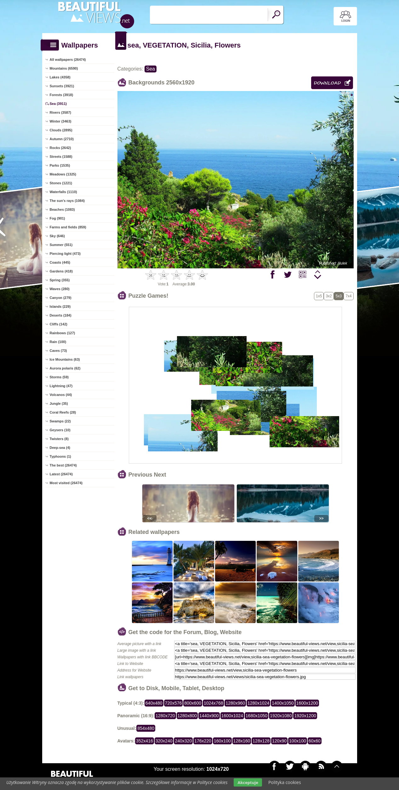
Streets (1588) (61, 156)
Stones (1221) (61, 183)
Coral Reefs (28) (63, 412)
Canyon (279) (60, 298)
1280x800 (187, 715)
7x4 (348, 296)
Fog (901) (57, 218)
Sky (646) (57, 236)
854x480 (145, 728)
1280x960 (235, 703)
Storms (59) (59, 377)
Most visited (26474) (66, 483)
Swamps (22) (60, 421)
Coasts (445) (60, 262)
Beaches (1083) (62, 209)
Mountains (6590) (64, 68)
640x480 (153, 703)
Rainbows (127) (62, 333)
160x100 (222, 740)
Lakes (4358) (60, 77)
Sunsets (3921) (62, 86)
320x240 (164, 740)
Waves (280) (60, 289)
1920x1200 (305, 715)
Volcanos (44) (61, 395)
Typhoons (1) (60, 456)
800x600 (192, 703)
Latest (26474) (61, 474)
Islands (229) (60, 306)
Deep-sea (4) (60, 447)
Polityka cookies (284, 782)
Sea (150, 69)
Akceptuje (247, 782)
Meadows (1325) (63, 174)
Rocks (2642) (60, 148)
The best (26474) (63, 465)
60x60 (315, 740)
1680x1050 (256, 715)
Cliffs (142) (58, 324)
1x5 (319, 296)
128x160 (241, 740)
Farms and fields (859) (68, 227)
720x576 (173, 703)
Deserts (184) (60, 315)
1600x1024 (232, 715)
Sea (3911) (58, 104)
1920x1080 (281, 715)
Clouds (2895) (61, 130)
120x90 (279, 740)
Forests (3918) (61, 95)
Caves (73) (58, 350)
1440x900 (209, 715)
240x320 (183, 740)
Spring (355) (60, 280)
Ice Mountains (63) (65, 359)
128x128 (261, 740)
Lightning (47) (61, 386)
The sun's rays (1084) (67, 201)
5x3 (339, 296)
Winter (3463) (60, 121)
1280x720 (165, 715)
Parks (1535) (60, 165)
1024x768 (213, 703)
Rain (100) (58, 342)
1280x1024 (258, 703)
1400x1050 (283, 703)
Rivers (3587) (60, 112)
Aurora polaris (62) (65, 368)
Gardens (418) (61, 271)
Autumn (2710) (62, 139)
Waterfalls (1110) (63, 192)
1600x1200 (307, 703)
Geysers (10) (60, 430)
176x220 (202, 740)
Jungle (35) (59, 403)
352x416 (144, 740)
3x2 (329, 296)
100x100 (297, 740)
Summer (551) (61, 245)
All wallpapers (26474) (68, 59)
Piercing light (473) (65, 253)
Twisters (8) (59, 439)
